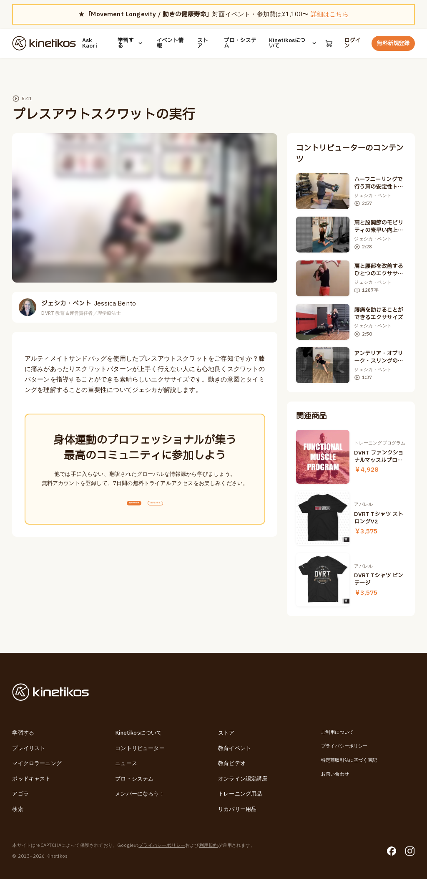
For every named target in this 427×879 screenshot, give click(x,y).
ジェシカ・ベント (88, 303)
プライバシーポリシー (344, 746)
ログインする (172, 508)
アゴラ (20, 794)
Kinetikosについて (292, 43)
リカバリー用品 (237, 809)
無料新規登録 (393, 43)
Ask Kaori (89, 43)
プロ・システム (239, 43)
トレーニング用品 (240, 794)
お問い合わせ (335, 774)
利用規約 (208, 845)
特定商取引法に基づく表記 (349, 760)
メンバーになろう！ (140, 794)
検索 (17, 809)
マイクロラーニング (37, 763)
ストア (201, 43)
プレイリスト (28, 748)
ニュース (126, 763)
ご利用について (337, 732)
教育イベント (234, 748)
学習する (130, 43)
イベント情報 (169, 43)
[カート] (328, 43)
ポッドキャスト (31, 779)
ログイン (353, 43)
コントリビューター (140, 748)
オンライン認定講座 (243, 779)
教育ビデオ (232, 763)
